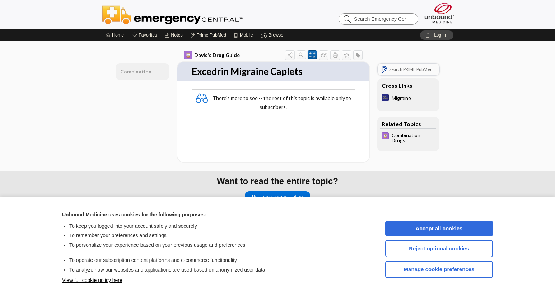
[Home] (115, 35)
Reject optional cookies (439, 248)
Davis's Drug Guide (212, 55)
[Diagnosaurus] (408, 98)
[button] (273, 35)
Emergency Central (191, 14)
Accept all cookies (439, 228)
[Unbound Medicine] (439, 13)
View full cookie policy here (92, 280)
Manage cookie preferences (439, 269)
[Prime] (208, 35)
